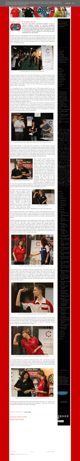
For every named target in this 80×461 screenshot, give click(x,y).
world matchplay (67, 184)
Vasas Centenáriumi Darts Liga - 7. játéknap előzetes (64, 292)
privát (59, 169)
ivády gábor (68, 152)
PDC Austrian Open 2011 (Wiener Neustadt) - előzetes (65, 278)
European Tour (65, 144)
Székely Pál (67, 174)
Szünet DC (60, 82)
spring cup (68, 173)
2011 (60, 196)
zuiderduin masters (64, 185)
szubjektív (62, 176)
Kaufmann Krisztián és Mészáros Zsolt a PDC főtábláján (65, 272)
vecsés (66, 178)
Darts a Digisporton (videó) (63, 114)
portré (66, 166)
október (61, 202)
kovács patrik (65, 155)
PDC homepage (61, 51)
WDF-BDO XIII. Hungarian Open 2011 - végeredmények (65, 300)
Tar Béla (65, 176)
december (62, 198)
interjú (64, 152)
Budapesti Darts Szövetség (63, 59)
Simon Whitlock (60, 173)
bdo (58, 133)
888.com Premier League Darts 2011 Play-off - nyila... (65, 240)
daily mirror (67, 137)
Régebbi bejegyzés (51, 451)
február (61, 334)
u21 (68, 176)
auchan (64, 130)
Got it (73, 3)
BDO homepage (61, 54)
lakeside (63, 156)
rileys (69, 169)
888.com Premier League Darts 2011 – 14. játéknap (65, 283)
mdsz (66, 159)
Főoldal (31, 451)
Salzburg (68, 170)
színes (59, 176)
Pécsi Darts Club (61, 76)
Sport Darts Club (61, 81)
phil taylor (63, 165)
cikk (63, 135)
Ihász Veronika (67, 151)
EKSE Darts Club (61, 69)
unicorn (61, 177)
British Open (62, 134)
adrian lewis (64, 129)
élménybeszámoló (61, 142)
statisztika (59, 174)
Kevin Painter (60, 155)
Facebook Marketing (64, 370)
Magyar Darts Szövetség (63, 57)
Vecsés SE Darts (61, 84)
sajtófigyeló (65, 170)
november (62, 200)
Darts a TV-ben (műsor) (62, 21)
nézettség (59, 163)
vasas (63, 178)
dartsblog (61, 140)
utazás (64, 177)
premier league (61, 167)
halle (62, 149)
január (61, 336)
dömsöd (59, 141)
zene (60, 185)
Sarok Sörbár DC (61, 78)
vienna (59, 180)
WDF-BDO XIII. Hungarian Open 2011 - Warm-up (65, 313)
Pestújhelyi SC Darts (62, 74)
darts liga (60, 138)
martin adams (63, 159)
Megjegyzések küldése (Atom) (21, 454)
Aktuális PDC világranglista (63, 25)
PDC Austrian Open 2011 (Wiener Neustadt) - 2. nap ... (65, 258)
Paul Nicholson (67, 163)
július (61, 207)
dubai (63, 141)
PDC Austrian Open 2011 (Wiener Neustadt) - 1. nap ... (65, 267)
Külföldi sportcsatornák (62, 23)
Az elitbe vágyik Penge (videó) (64, 109)
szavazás (63, 174)
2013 (60, 193)
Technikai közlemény (64, 275)
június (61, 209)
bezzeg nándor (63, 133)
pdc (59, 165)
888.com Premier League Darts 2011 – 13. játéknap (65, 321)
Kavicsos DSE (60, 71)
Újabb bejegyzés (13, 451)
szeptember (62, 204)
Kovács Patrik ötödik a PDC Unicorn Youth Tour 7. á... (64, 263)
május (61, 211)
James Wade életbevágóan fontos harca (64, 220)
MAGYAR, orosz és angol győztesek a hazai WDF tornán (65, 309)
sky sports (64, 173)
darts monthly (65, 138)
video (69, 178)
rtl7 (62, 170)
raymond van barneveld (64, 169)
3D (58, 129)
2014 (60, 191)
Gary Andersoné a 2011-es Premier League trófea (65, 249)
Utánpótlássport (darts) (62, 62)
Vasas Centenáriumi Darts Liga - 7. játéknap (64, 287)
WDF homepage (61, 56)
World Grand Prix (61, 184)
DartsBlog (60, 68)
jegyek (69, 153)
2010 (60, 338)
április (61, 331)
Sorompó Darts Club (62, 79)
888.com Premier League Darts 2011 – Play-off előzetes (65, 253)
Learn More (68, 3)
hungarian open (61, 151)
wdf (61, 180)
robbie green (60, 170)
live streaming (68, 156)
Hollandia (65, 149)
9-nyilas (60, 129)
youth (58, 185)
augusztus (62, 205)
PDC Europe (60, 52)
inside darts (60, 152)
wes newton (64, 180)
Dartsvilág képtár (61, 26)
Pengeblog (60, 73)
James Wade (60, 153)
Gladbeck (62, 148)
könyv (69, 155)
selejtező (68, 172)
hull (69, 149)
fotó (62, 145)
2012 (60, 195)
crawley (62, 137)
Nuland (63, 163)
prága (69, 166)
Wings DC (60, 85)
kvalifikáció (60, 156)
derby (69, 140)
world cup (67, 183)
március (61, 333)
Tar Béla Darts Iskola (62, 60)
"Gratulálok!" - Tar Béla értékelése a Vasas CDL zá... (64, 244)
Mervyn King (63, 160)
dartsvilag (66, 140)
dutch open (67, 141)
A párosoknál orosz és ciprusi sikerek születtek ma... (64, 304)
